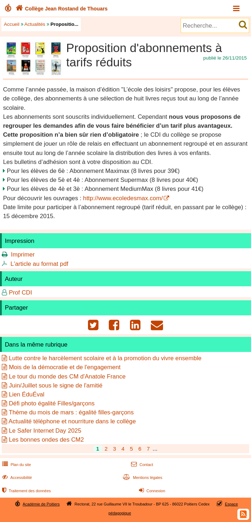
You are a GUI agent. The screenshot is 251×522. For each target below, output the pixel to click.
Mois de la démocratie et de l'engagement (65, 367)
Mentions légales (141, 477)
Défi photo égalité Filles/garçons (52, 403)
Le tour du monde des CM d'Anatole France (67, 376)
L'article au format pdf (39, 263)
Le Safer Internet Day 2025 (45, 430)
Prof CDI (20, 292)
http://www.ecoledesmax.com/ (123, 198)
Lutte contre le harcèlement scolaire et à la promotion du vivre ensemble (105, 358)
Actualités (34, 24)
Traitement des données (26, 491)
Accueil (11, 24)
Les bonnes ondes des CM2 (46, 439)
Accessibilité (16, 477)
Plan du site (16, 464)
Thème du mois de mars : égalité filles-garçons (71, 412)
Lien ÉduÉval (27, 394)
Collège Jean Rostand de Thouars (61, 8)
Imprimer (22, 254)
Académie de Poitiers (41, 504)
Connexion (151, 491)
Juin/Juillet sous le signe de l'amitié (56, 385)
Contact (141, 464)
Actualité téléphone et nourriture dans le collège (72, 421)
